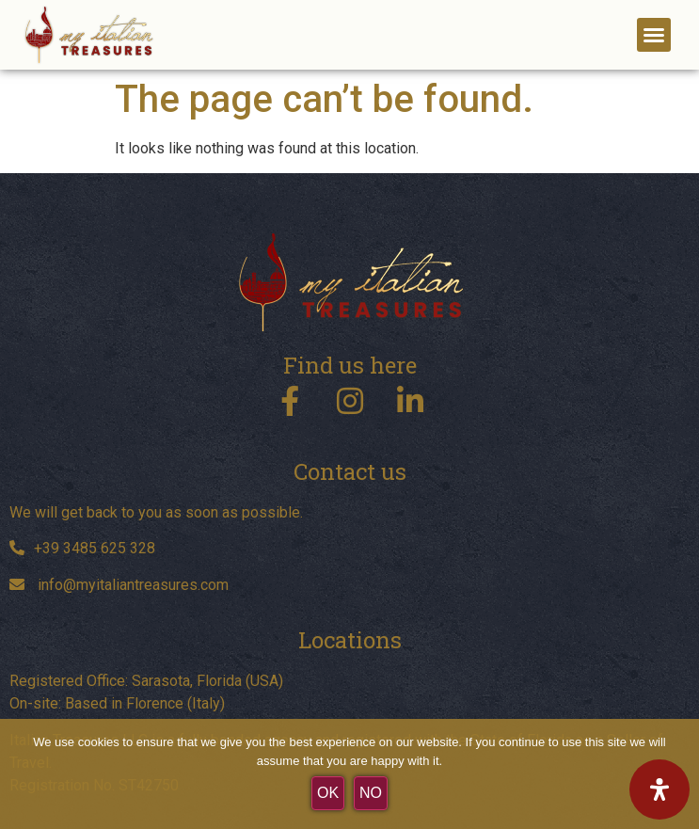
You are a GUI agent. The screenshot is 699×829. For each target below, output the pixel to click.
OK (328, 793)
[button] (654, 35)
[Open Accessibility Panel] (659, 789)
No (370, 793)
